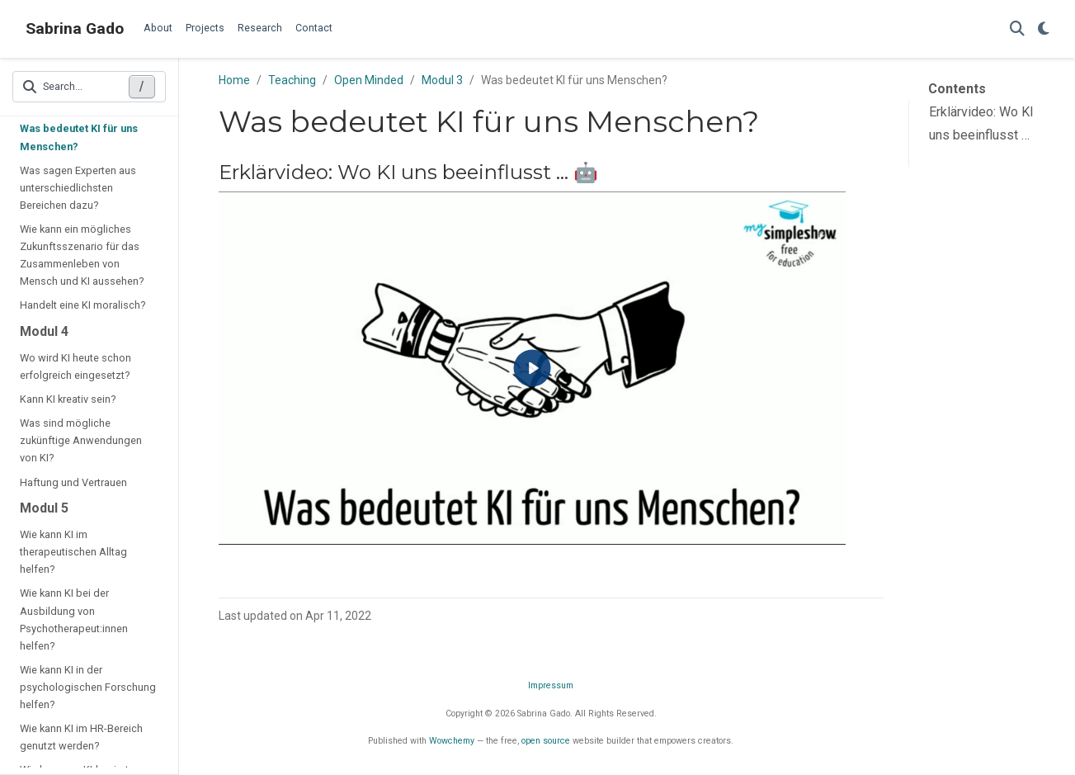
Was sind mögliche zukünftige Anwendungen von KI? (81, 440)
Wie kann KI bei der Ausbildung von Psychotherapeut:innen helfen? (74, 619)
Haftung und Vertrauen (73, 482)
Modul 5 (44, 508)
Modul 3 (442, 80)
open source (545, 740)
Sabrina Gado (75, 28)
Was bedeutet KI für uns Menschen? (79, 137)
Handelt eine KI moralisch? (82, 305)
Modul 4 (44, 331)
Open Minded (368, 80)
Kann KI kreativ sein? (68, 399)
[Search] (1017, 29)
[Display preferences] (1043, 29)
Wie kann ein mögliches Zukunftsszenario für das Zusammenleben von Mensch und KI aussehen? (82, 255)
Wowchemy (451, 740)
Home (234, 80)
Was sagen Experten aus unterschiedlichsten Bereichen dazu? (78, 187)
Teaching (292, 80)
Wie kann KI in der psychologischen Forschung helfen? (88, 687)
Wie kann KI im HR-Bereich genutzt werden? (81, 737)
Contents (957, 89)
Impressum (550, 685)
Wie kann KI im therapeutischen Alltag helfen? (73, 551)
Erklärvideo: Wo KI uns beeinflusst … (981, 123)
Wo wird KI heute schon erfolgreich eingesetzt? (75, 366)
